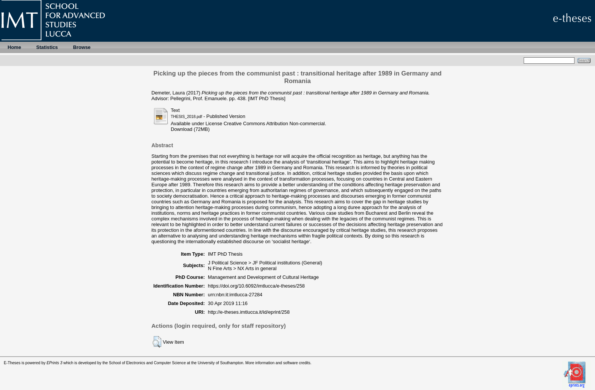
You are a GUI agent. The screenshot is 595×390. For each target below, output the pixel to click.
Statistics (47, 47)
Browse (81, 47)
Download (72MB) (190, 129)
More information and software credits (278, 363)
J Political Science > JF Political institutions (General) (265, 263)
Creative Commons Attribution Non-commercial (274, 123)
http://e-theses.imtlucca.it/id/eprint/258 (249, 312)
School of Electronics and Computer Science (147, 363)
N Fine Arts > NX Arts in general (242, 268)
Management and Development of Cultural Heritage (263, 277)
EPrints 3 (55, 363)
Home (14, 47)
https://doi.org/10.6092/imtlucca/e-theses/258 (256, 286)
